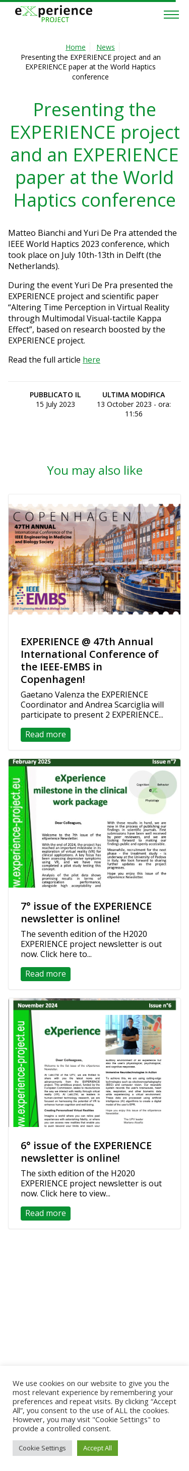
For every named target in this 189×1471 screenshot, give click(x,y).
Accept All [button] (97, 1447)
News (105, 47)
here (91, 359)
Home (76, 47)
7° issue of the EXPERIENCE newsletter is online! (86, 912)
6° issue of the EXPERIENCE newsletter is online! (86, 1152)
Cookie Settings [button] (42, 1447)
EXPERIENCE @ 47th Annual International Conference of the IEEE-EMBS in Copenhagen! (90, 660)
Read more (45, 734)
